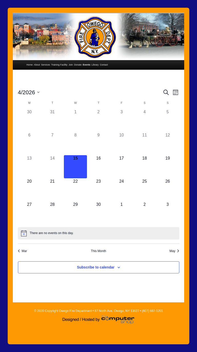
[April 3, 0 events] (121, 120)
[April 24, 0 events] (121, 189)
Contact (104, 64)
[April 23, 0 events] (98, 189)
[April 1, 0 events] (75, 120)
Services (45, 64)
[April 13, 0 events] (29, 166)
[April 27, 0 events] (29, 213)
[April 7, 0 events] (52, 143)
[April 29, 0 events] (75, 213)
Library (95, 64)
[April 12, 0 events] (167, 143)
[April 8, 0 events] (75, 143)
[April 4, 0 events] (144, 120)
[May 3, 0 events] (167, 213)
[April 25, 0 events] (144, 189)
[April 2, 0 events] (98, 120)
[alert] (98, 233)
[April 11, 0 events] (144, 143)
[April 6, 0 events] (29, 143)
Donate (78, 64)
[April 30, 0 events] (98, 213)
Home (29, 64)
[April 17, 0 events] (121, 166)
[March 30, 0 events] (29, 120)
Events (86, 64)
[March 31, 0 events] (52, 120)
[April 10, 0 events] (121, 143)
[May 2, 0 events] (144, 213)
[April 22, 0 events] (75, 189)
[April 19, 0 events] (167, 166)
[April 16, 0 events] (98, 166)
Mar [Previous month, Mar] (22, 251)
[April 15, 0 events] (75, 166)
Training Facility (59, 64)
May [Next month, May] (174, 251)
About (37, 64)
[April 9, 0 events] (98, 143)
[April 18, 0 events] (144, 166)
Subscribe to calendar (95, 267)
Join (70, 64)
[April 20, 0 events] (29, 189)
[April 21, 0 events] (52, 189)
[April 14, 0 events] (52, 166)
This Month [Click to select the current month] (98, 251)
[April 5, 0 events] (167, 120)
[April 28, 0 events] (52, 213)
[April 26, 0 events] (167, 189)
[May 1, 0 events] (121, 213)
